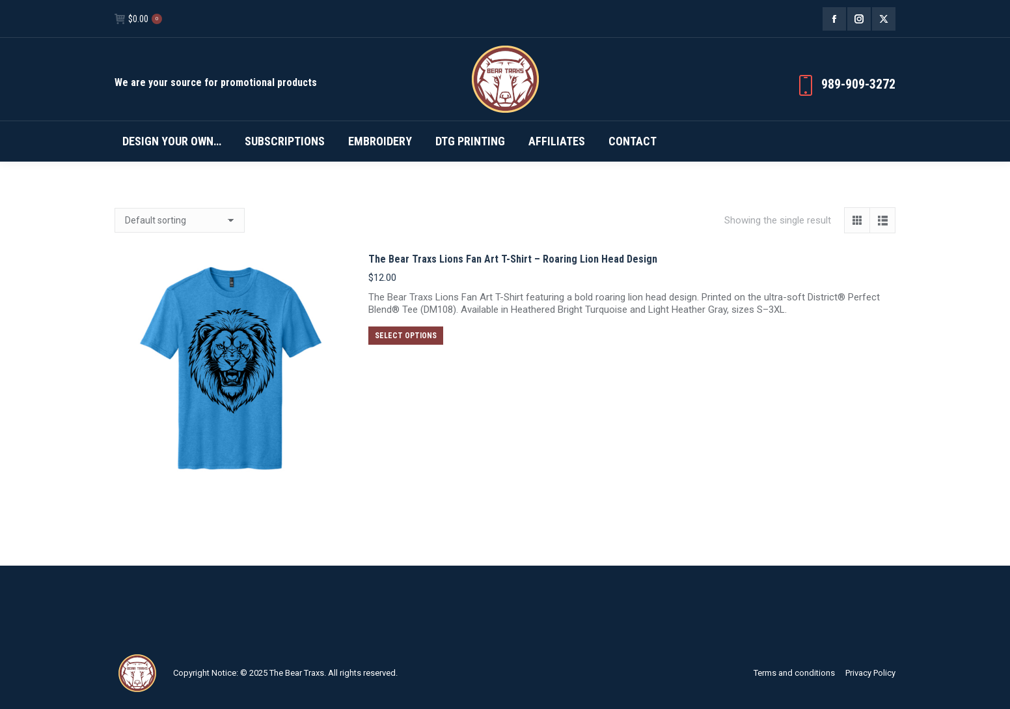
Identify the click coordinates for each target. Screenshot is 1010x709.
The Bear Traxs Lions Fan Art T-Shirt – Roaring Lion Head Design (512, 259)
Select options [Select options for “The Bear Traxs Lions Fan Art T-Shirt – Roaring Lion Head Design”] (406, 335)
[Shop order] (180, 220)
